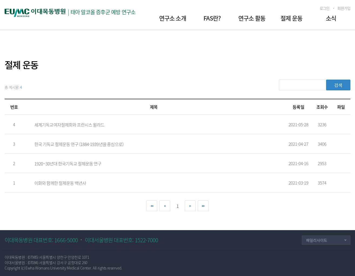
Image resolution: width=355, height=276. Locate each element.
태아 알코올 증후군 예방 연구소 (103, 12)
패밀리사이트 (316, 240)
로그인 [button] (324, 8)
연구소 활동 (251, 17)
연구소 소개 (172, 17)
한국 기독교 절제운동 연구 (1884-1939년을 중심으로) (78, 144)
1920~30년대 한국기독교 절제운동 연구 (67, 163)
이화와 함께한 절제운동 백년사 (60, 183)
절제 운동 (291, 17)
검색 (338, 85)
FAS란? (212, 17)
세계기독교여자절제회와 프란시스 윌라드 (69, 124)
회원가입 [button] (343, 8)
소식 (331, 17)
